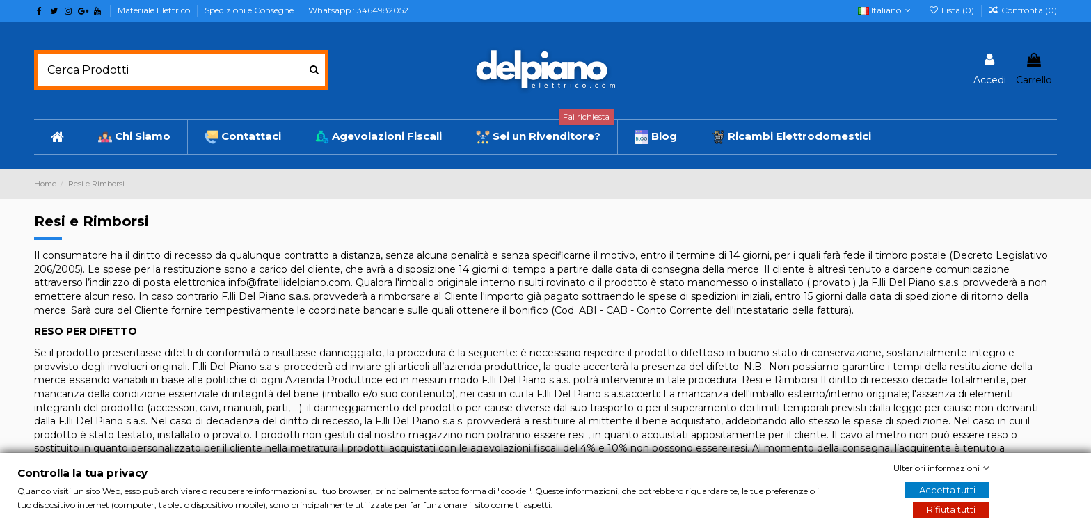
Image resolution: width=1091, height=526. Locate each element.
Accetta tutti (947, 489)
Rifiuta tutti (951, 509)
